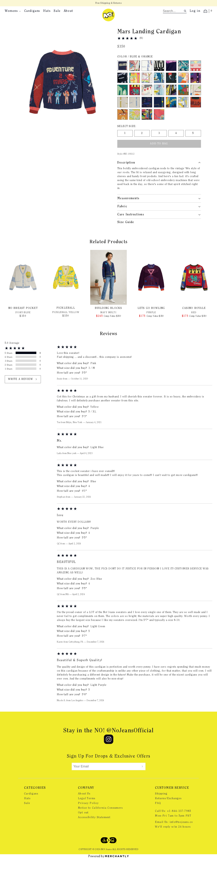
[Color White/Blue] (147, 75)
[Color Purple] (195, 87)
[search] (173, 11)
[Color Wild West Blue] (183, 99)
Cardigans (32, 11)
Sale (57, 11)
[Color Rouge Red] (159, 124)
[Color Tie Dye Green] (183, 75)
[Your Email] (105, 775)
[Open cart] (207, 11)
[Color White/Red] (134, 75)
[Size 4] (176, 142)
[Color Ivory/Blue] (134, 111)
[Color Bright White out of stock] (147, 87)
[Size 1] (125, 142)
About (68, 11)
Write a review (23, 388)
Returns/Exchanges (168, 808)
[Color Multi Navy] (147, 111)
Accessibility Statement (94, 827)
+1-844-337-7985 (179, 820)
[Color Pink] (195, 75)
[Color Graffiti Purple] (171, 99)
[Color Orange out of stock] (195, 111)
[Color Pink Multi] (183, 87)
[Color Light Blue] (159, 99)
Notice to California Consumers (100, 817)
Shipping (161, 803)
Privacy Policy (88, 812)
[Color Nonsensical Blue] (171, 75)
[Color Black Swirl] (147, 124)
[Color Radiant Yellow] (122, 124)
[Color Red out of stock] (134, 99)
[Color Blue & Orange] (122, 75)
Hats (47, 11)
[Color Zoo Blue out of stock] (171, 111)
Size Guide (125, 231)
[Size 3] (159, 142)
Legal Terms (86, 808)
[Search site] (185, 10)
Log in (195, 11)
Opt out (83, 822)
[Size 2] (142, 142)
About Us (84, 803)
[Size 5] (193, 142)
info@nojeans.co (181, 831)
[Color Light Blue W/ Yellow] (183, 111)
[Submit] (142, 775)
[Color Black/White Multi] (147, 99)
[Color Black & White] (159, 75)
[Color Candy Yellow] (134, 87)
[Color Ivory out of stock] (195, 99)
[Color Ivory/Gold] (122, 111)
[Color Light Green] (159, 87)
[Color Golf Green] (122, 99)
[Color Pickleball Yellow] (134, 124)
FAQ (158, 812)
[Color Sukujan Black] (171, 87)
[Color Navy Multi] (159, 111)
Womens (13, 11)
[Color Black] (122, 87)
